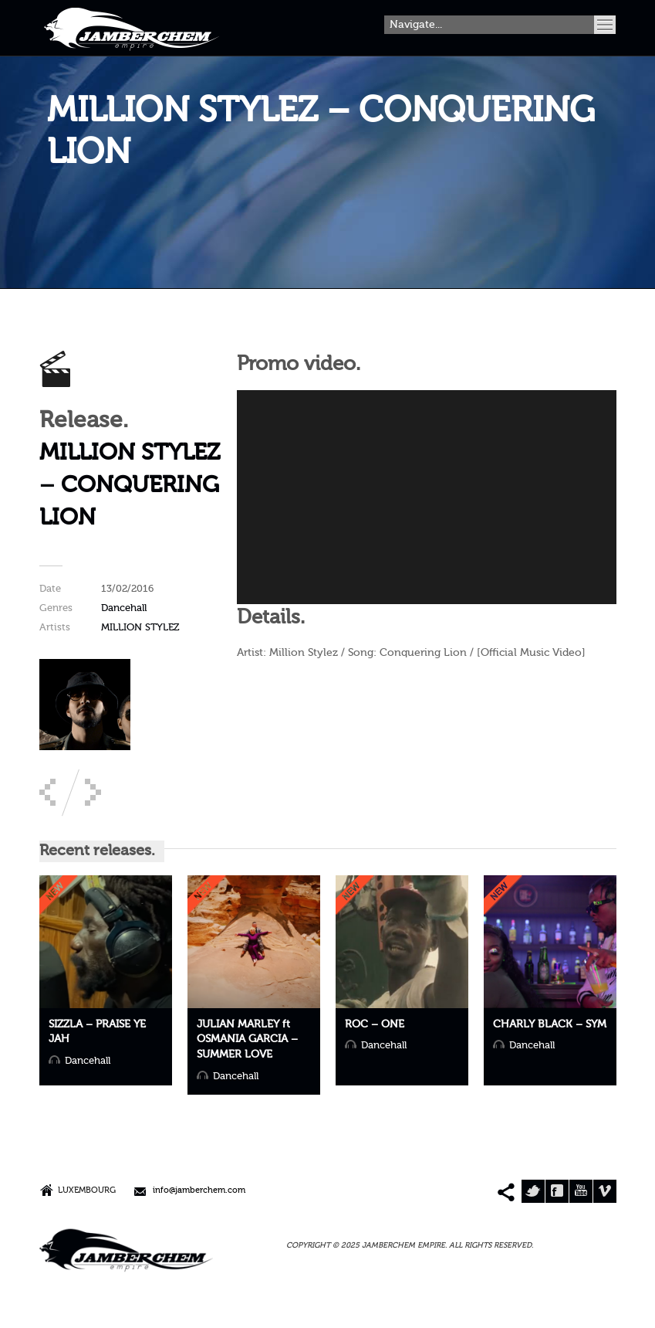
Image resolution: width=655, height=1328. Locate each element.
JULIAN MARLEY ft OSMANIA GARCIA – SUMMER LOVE (247, 1039)
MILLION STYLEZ (140, 628)
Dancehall (124, 608)
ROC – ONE (374, 1024)
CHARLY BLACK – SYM (549, 1024)
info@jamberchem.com (199, 1191)
